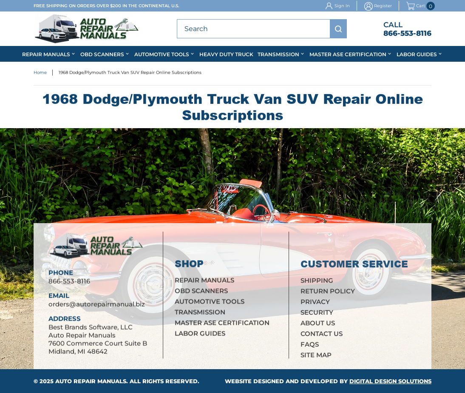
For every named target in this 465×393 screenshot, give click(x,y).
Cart (415, 6)
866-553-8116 (407, 33)
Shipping (317, 282)
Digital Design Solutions (390, 381)
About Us (318, 324)
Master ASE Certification (347, 54)
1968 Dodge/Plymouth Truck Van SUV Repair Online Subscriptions (130, 72)
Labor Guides (417, 54)
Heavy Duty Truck (226, 54)
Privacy (315, 303)
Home (40, 72)
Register (383, 6)
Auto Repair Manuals (90, 381)
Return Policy (328, 292)
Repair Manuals (46, 54)
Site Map (316, 356)
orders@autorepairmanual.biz (96, 304)
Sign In (342, 6)
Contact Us (322, 335)
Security (317, 314)
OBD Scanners (102, 54)
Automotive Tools (161, 54)
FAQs (310, 345)
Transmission (278, 54)
